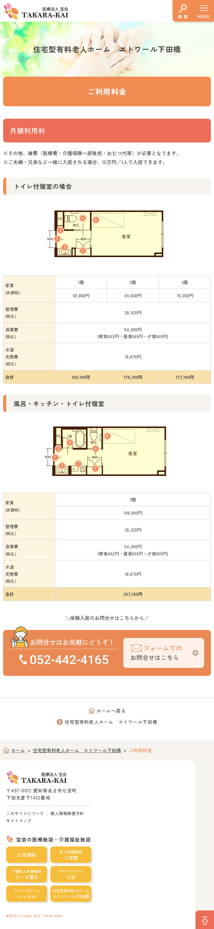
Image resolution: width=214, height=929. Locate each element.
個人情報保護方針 (67, 813)
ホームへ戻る (111, 710)
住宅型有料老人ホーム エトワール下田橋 (111, 722)
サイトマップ (19, 821)
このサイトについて (25, 813)
